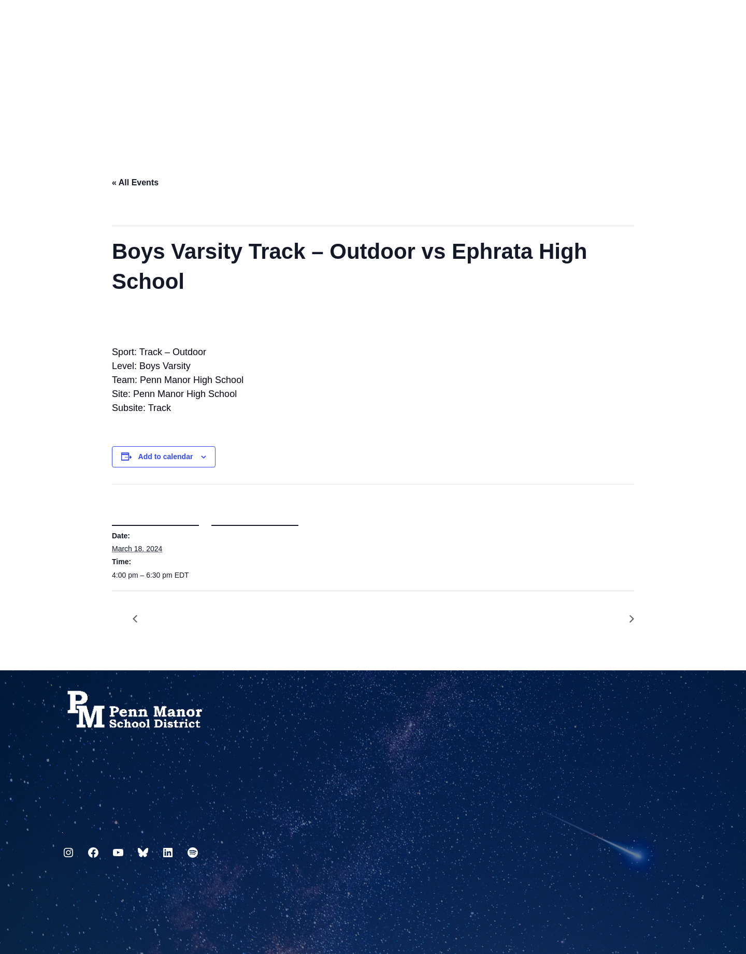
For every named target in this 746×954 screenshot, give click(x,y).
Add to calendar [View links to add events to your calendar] (165, 456)
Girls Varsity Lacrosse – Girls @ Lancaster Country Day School (626, 619)
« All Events (135, 182)
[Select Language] (676, 22)
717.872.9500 (62, 828)
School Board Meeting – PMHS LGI (140, 619)
